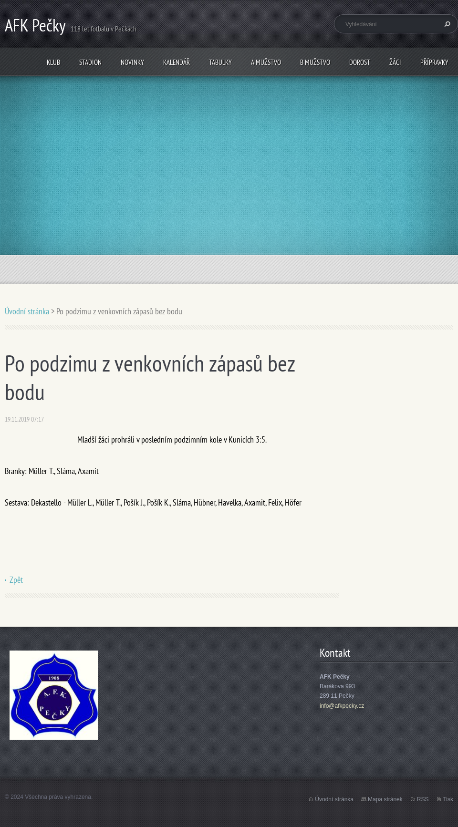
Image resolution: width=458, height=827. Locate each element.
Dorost (359, 62)
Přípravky (434, 62)
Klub (53, 62)
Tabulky (220, 62)
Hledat (446, 24)
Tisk (448, 799)
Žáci (395, 62)
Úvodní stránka (27, 311)
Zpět (16, 579)
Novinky (132, 62)
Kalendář (176, 62)
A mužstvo (266, 62)
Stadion (90, 62)
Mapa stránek (385, 799)
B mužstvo (315, 62)
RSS (423, 799)
